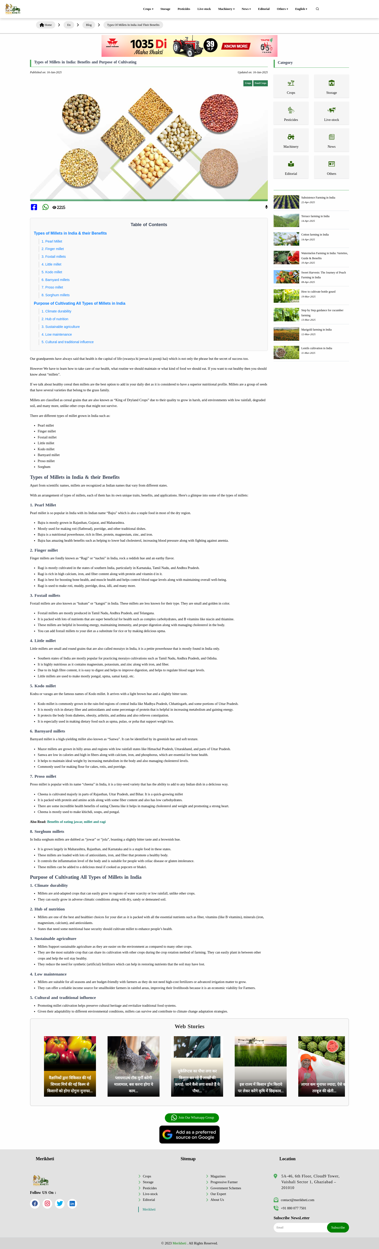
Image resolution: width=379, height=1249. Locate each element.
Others (283, 9)
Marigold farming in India (316, 329)
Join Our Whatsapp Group (192, 1117)
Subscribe (338, 1227)
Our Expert (218, 1194)
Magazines (218, 1176)
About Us (217, 1200)
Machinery (226, 9)
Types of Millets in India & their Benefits (70, 233)
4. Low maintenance (57, 334)
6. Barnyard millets (56, 280)
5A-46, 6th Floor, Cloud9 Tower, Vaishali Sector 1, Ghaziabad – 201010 (310, 1182)
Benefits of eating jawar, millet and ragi (76, 822)
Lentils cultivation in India (316, 348)
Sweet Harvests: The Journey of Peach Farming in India (323, 275)
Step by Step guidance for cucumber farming (322, 313)
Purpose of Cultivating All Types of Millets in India (79, 303)
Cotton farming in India (315, 234)
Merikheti (149, 1209)
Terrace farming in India (315, 216)
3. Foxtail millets (54, 257)
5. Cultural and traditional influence (68, 342)
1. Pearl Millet (52, 241)
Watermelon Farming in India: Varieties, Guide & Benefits (324, 255)
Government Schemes (226, 1188)
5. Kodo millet (52, 272)
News (247, 9)
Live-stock (204, 9)
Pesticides (184, 9)
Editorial (264, 9)
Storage (165, 9)
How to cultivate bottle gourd (318, 291)
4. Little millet (51, 264)
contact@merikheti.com (294, 1200)
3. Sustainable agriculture (61, 327)
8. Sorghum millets (56, 295)
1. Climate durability (56, 311)
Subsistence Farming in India (318, 197)
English (301, 9)
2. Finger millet (53, 249)
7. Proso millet (52, 287)
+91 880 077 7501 (290, 1208)
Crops (148, 9)
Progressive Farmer (224, 1182)
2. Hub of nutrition (55, 319)
